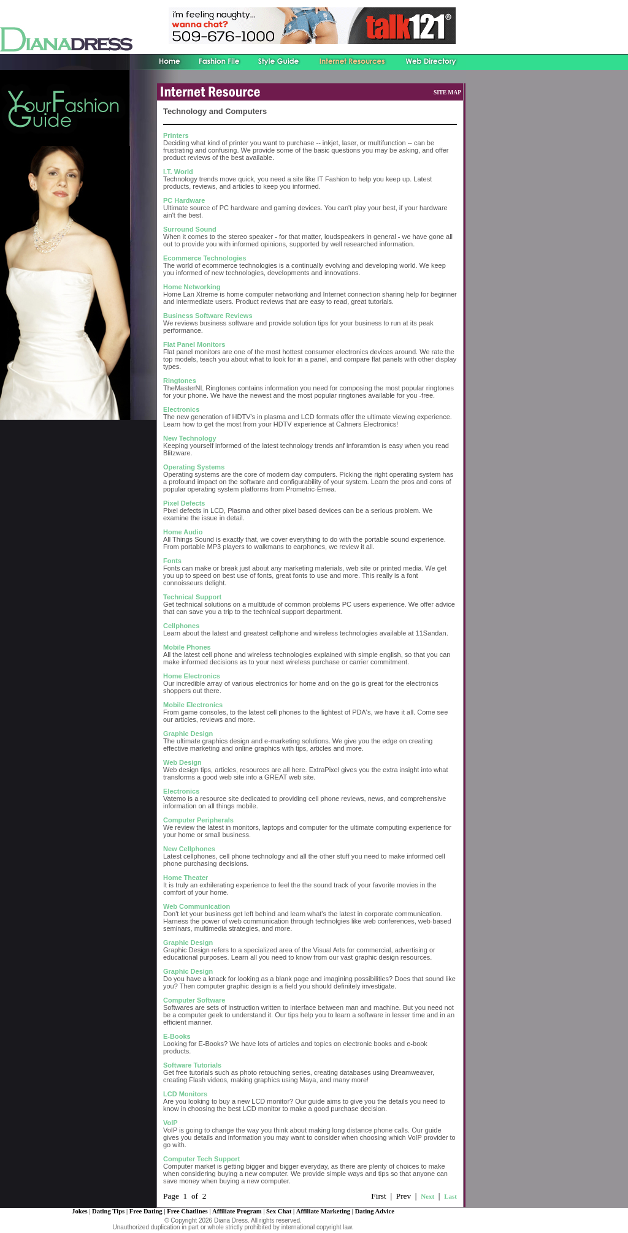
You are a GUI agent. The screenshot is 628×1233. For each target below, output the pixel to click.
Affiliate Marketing (323, 1211)
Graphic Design (188, 733)
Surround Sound (189, 229)
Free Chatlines (187, 1211)
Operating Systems (193, 467)
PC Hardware (184, 200)
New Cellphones (189, 848)
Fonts (172, 560)
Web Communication (196, 906)
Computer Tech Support (201, 1159)
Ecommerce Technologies (205, 258)
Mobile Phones (187, 647)
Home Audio (182, 532)
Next (427, 1196)
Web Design (182, 762)
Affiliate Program (237, 1211)
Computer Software (194, 1000)
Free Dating (146, 1211)
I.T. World (178, 171)
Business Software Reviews (208, 315)
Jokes (79, 1211)
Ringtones (179, 380)
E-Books (177, 1036)
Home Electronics (191, 676)
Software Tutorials (192, 1065)
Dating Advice (374, 1211)
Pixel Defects (184, 503)
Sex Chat (278, 1211)
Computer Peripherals (198, 820)
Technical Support (192, 597)
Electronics (181, 409)
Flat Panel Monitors (194, 344)
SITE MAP (447, 92)
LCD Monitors (185, 1094)
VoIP (170, 1122)
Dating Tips (108, 1211)
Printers (176, 135)
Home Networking (192, 286)
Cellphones (181, 625)
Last (450, 1196)
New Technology (189, 438)
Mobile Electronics (193, 704)
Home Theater (185, 877)
